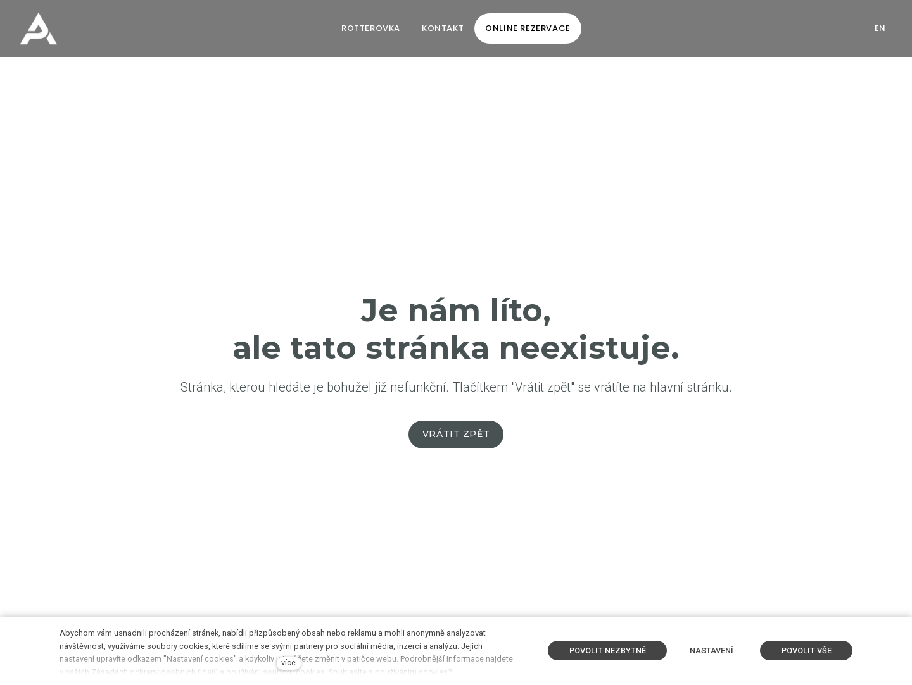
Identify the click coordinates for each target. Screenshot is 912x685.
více (288, 662)
